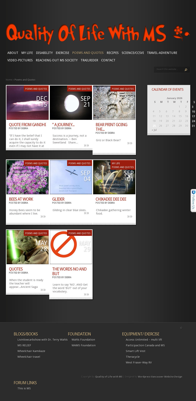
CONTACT (108, 60)
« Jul (154, 129)
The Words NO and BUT (69, 271)
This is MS (24, 388)
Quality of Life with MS (108, 376)
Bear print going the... (111, 127)
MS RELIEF (24, 345)
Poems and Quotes (88, 53)
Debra (24, 128)
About (12, 53)
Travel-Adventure (162, 53)
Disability (44, 53)
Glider (58, 199)
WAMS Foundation (84, 345)
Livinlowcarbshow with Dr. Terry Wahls (42, 339)
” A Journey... (63, 124)
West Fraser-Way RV (139, 362)
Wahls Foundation (83, 339)
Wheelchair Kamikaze (31, 351)
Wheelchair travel (28, 357)
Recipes (113, 53)
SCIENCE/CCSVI (133, 53)
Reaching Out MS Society (57, 60)
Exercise (62, 53)
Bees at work (21, 199)
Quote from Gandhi (27, 124)
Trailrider (89, 60)
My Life (27, 53)
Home (9, 79)
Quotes (16, 269)
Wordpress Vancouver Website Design (160, 376)
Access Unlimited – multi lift (144, 339)
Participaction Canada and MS (145, 345)
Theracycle (133, 357)
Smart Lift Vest (135, 351)
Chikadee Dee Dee (111, 199)
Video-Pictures (20, 60)
